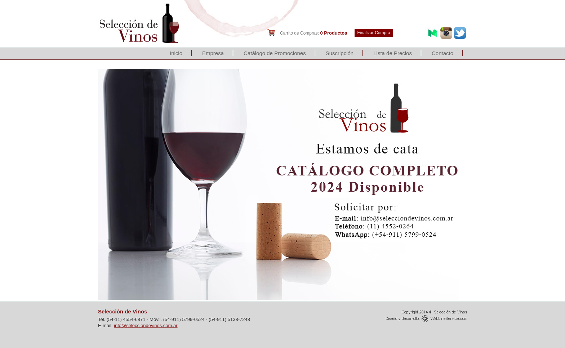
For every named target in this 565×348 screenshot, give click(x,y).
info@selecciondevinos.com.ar (146, 325)
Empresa (213, 53)
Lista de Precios (392, 53)
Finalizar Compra (373, 32)
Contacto (442, 53)
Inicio (176, 53)
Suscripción (340, 53)
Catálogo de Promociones (275, 53)
